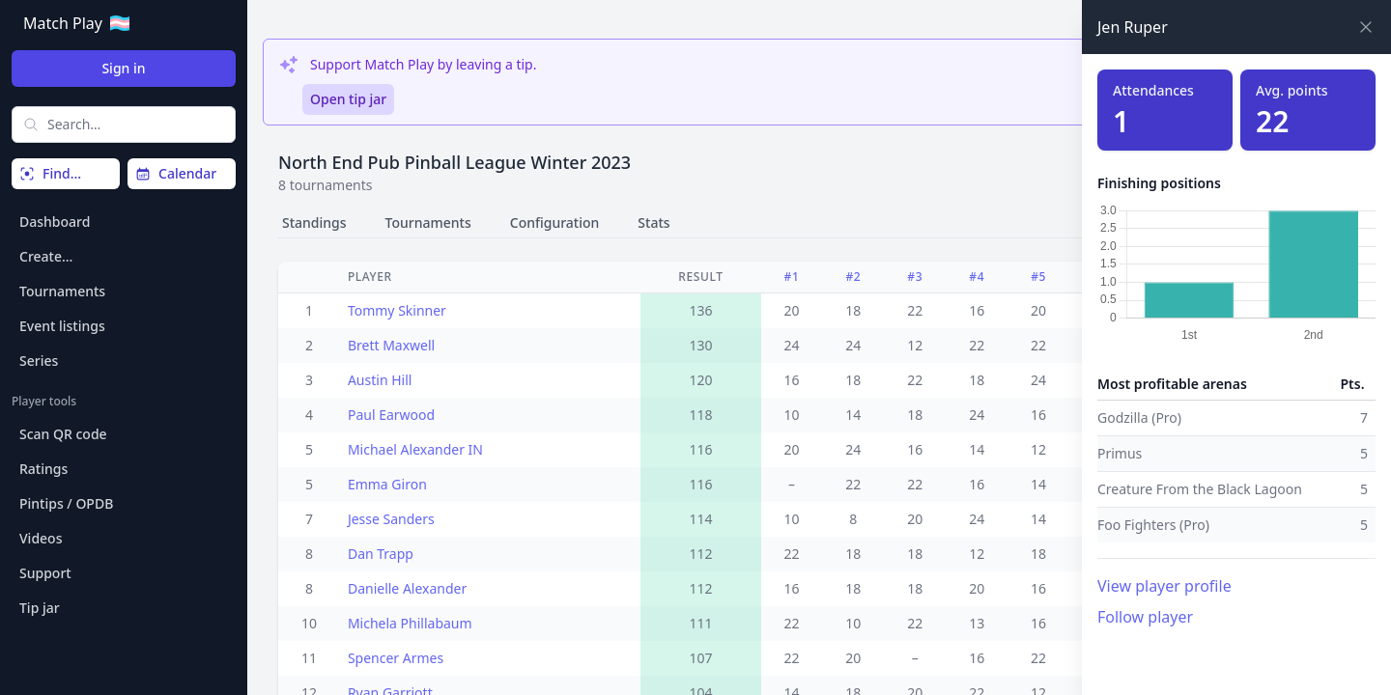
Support (45, 573)
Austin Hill (380, 380)
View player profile (1164, 586)
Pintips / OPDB (66, 503)
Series (38, 360)
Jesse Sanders (391, 519)
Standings (314, 222)
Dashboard (54, 221)
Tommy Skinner (397, 310)
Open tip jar (348, 99)
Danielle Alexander (407, 588)
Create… (45, 256)
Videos (40, 538)
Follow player (1145, 616)
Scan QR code (63, 434)
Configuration (555, 222)
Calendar (175, 173)
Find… (50, 173)
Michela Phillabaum (410, 623)
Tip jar (39, 607)
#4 (976, 276)
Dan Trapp (380, 553)
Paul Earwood (391, 414)
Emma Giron (387, 484)
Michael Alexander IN (415, 449)
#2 (853, 276)
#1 (792, 276)
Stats (653, 222)
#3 (915, 276)
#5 (1038, 276)
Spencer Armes (395, 658)
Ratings (43, 468)
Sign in (123, 68)
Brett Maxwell (391, 345)
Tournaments (62, 291)
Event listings (62, 326)
